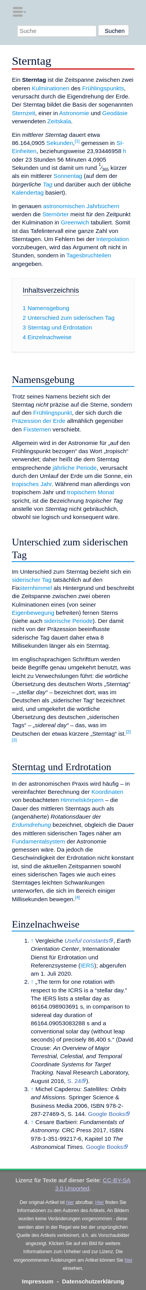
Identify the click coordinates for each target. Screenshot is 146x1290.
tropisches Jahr (31, 484)
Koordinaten (107, 791)
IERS (87, 965)
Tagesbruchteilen (88, 255)
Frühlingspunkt (52, 412)
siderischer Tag (31, 579)
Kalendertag (28, 192)
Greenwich (75, 222)
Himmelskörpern (82, 800)
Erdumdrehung (31, 824)
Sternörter (55, 214)
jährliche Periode (75, 467)
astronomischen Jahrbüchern (81, 206)
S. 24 (74, 1081)
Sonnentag (68, 175)
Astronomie (74, 113)
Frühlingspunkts (103, 88)
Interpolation (112, 239)
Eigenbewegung (33, 612)
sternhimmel (36, 588)
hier (70, 1202)
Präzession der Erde (38, 420)
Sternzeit (23, 113)
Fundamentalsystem (38, 841)
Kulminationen (50, 88)
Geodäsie (115, 113)
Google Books (106, 1114)
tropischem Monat (90, 492)
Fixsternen (37, 429)
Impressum (37, 1281)
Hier (99, 1202)
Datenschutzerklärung (93, 1281)
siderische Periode (68, 620)
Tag (48, 184)
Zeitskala (59, 121)
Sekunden (59, 143)
